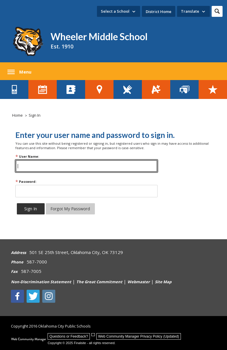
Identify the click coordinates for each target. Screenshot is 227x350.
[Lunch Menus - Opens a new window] (128, 89)
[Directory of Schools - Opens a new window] (71, 89)
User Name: (27, 156)
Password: (25, 181)
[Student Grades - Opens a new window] (156, 89)
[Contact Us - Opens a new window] (14, 89)
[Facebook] (17, 296)
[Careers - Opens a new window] (213, 89)
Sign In (34, 115)
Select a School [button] (115, 11)
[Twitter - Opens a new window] (33, 296)
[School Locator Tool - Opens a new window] (99, 89)
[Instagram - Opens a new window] (48, 296)
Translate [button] (190, 11)
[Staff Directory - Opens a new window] (184, 89)
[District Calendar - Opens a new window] (42, 89)
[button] (217, 11)
